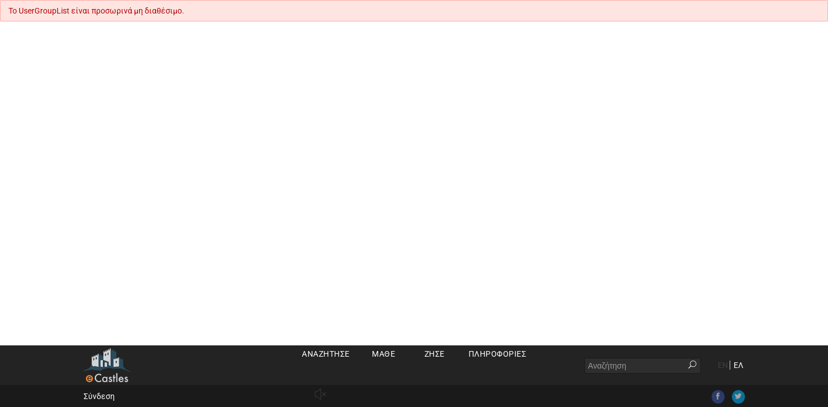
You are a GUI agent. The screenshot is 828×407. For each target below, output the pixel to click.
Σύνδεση (99, 396)
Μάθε (383, 353)
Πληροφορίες (498, 353)
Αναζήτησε (326, 353)
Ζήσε (434, 353)
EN (723, 365)
